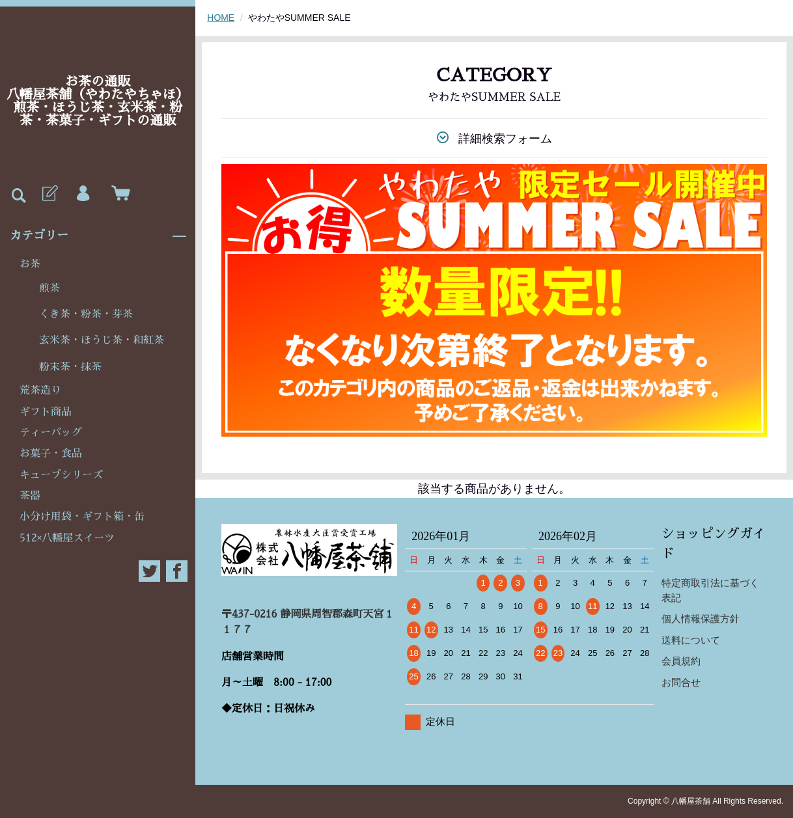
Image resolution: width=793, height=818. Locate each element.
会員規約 (681, 660)
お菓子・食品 (51, 453)
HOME (220, 17)
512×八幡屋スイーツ (67, 538)
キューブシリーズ (61, 475)
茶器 (30, 496)
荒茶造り (40, 390)
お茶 (30, 264)
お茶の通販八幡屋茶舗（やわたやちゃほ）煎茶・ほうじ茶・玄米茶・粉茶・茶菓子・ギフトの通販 (98, 101)
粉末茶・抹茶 (70, 367)
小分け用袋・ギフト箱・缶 (82, 516)
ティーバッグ (51, 433)
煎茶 (49, 288)
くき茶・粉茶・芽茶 (86, 314)
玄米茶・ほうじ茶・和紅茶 (101, 340)
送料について (690, 640)
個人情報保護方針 (700, 618)
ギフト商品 (46, 412)
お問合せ (681, 682)
